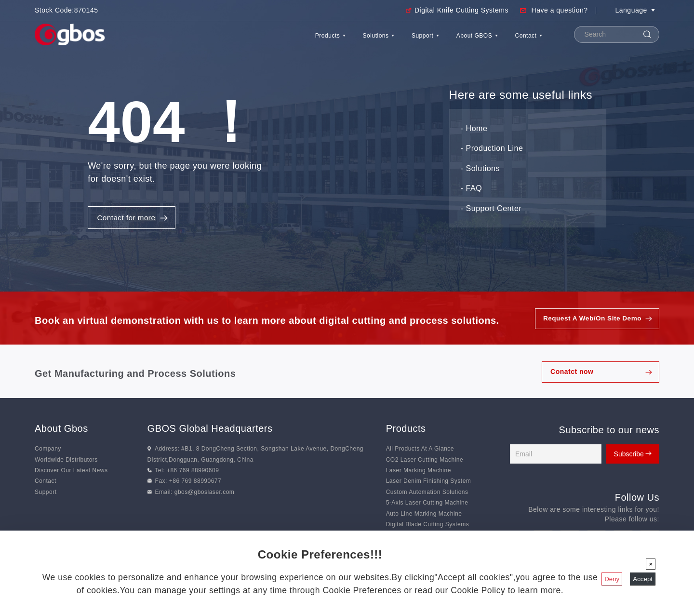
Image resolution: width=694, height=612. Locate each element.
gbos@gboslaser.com (204, 495)
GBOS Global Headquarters (210, 431)
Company (48, 451)
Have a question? (560, 10)
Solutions (323, 40)
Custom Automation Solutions (427, 495)
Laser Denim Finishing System (428, 483)
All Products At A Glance (420, 451)
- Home (474, 129)
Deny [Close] (611, 579)
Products (260, 40)
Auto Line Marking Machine (424, 516)
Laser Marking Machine (418, 473)
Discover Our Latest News (71, 473)
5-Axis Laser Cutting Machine (427, 505)
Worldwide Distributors (66, 462)
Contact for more (128, 219)
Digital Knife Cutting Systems (461, 10)
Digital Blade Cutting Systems (427, 527)
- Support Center (491, 209)
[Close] (650, 564)
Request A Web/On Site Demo (590, 321)
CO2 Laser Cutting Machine (425, 462)
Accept (643, 579)
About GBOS (453, 40)
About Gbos (61, 431)
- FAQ (471, 190)
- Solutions (480, 169)
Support (385, 40)
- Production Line (492, 150)
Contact (521, 40)
